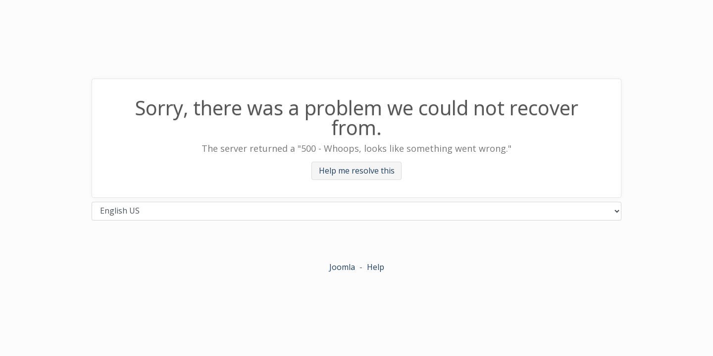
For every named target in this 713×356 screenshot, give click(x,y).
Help (375, 267)
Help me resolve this (357, 171)
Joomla (342, 267)
